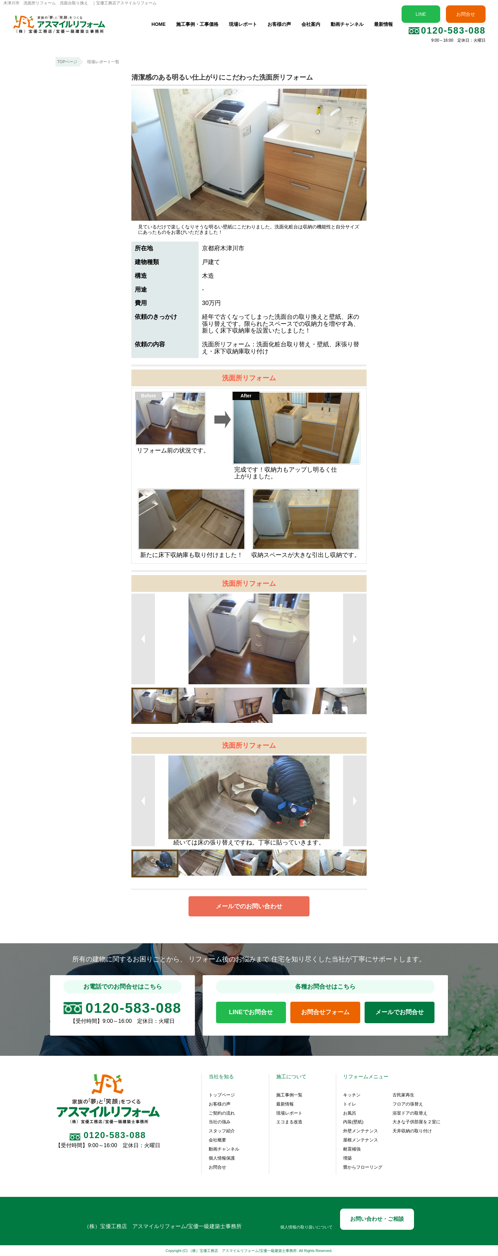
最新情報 (383, 24)
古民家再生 (403, 1095)
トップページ (222, 1095)
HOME (159, 24)
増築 (347, 1158)
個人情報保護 (222, 1158)
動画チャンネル (347, 24)
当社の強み (220, 1122)
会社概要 (217, 1140)
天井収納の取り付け (412, 1131)
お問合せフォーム (325, 1012)
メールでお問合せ (399, 1012)
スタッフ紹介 (222, 1131)
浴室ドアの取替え (409, 1113)
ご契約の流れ (222, 1113)
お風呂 (349, 1113)
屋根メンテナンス (360, 1140)
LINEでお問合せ (251, 1012)
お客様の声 (279, 24)
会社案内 (310, 24)
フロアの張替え (407, 1104)
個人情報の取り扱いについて (306, 1227)
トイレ (349, 1104)
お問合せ (465, 14)
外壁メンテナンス (360, 1131)
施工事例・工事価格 (197, 24)
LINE (421, 14)
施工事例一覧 (289, 1095)
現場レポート (243, 24)
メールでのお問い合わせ (249, 906)
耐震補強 (352, 1149)
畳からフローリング (362, 1167)
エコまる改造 (289, 1122)
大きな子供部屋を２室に (416, 1122)
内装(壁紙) (353, 1122)
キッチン (352, 1095)
